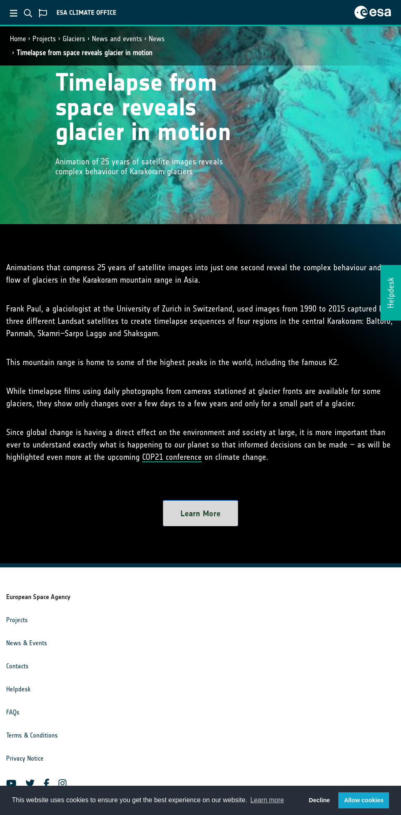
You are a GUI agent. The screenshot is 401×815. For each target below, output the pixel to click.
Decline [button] (319, 800)
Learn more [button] (267, 799)
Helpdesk (18, 689)
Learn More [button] (200, 513)
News (157, 39)
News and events (117, 39)
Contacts (17, 666)
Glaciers (74, 39)
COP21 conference (172, 457)
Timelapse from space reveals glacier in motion (84, 53)
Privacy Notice (25, 758)
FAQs (12, 712)
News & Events (26, 643)
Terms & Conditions (32, 735)
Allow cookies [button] (364, 800)
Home (18, 39)
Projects (44, 39)
